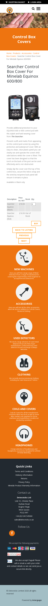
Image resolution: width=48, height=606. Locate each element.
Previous (24, 235)
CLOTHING (24, 374)
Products (16, 53)
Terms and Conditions (24, 471)
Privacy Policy (24, 482)
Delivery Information (24, 475)
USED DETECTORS (24, 338)
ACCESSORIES (24, 303)
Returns (24, 478)
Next (24, 241)
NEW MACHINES (24, 269)
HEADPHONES (24, 445)
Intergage (37, 600)
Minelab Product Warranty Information (24, 485)
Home (9, 53)
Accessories (27, 53)
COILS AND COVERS (24, 409)
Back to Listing (24, 230)
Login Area (35, 2)
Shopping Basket (17, 2)
